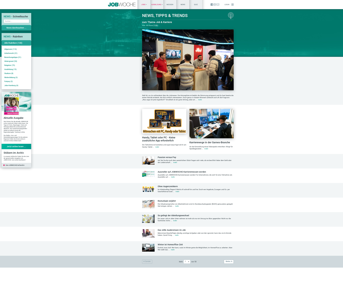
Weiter (229, 261)
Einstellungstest (214, 276)
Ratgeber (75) (116, 65)
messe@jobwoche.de (151, 280)
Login (227, 5)
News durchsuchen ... (123, 27)
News (183, 5)
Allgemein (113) (117, 49)
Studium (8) (115, 73)
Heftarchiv (180, 276)
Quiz (196, 5)
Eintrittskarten (149, 278)
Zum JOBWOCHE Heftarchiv (120, 165)
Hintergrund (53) (117, 61)
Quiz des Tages (214, 278)
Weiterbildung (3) (117, 77)
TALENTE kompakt (183, 280)
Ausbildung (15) (117, 69)
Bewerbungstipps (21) (119, 57)
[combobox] (187, 262)
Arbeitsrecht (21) (117, 53)
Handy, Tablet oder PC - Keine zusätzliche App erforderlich (158, 139)
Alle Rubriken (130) (120, 43)
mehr (200, 100)
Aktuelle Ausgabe (182, 278)
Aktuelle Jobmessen (151, 276)
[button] (143, 4)
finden (117, 278)
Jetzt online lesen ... (122, 146)
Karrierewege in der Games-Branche (209, 142)
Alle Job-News (145, 25)
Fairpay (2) (115, 81)
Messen (170, 5)
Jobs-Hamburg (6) (118, 85)
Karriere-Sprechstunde (120, 276)
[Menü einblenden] (232, 4)
